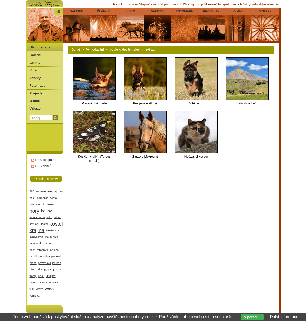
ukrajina (51, 276)
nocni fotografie (39, 249)
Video (34, 70)
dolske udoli (37, 204)
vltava (39, 288)
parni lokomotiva (40, 256)
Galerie (35, 55)
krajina (37, 230)
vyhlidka (35, 295)
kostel (56, 224)
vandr (43, 282)
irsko (49, 217)
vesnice (53, 282)
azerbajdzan (55, 191)
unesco (34, 282)
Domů (76, 49)
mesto (54, 236)
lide (46, 236)
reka (39, 269)
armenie (41, 191)
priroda (56, 263)
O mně (35, 101)
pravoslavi (44, 263)
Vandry (35, 78)
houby (46, 211)
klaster (44, 223)
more (48, 243)
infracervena (37, 217)
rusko (49, 269)
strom (58, 269)
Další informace (284, 317)
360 (32, 191)
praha (33, 263)
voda (49, 289)
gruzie (50, 204)
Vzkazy (35, 108)
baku (33, 197)
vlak (32, 288)
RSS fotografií (45, 160)
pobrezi (56, 256)
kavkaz (34, 223)
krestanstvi (52, 230)
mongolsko (36, 243)
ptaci (32, 269)
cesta (53, 197)
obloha (54, 249)
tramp (33, 276)
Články (35, 63)
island (57, 217)
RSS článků (43, 166)
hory (34, 211)
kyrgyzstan (36, 236)
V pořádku (252, 317)
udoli (41, 276)
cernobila (42, 197)
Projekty (36, 93)
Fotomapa (38, 85)
